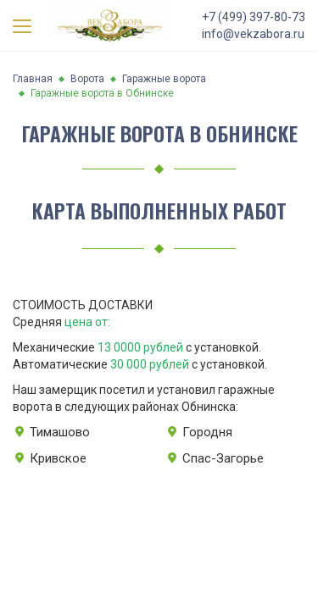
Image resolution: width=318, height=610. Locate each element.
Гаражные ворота (164, 79)
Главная (33, 79)
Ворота (87, 79)
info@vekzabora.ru (253, 34)
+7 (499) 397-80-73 (253, 17)
